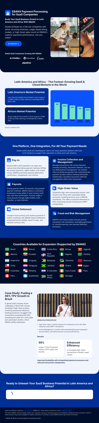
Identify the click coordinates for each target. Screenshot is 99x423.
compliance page (66, 410)
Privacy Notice (28, 410)
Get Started (12, 44)
